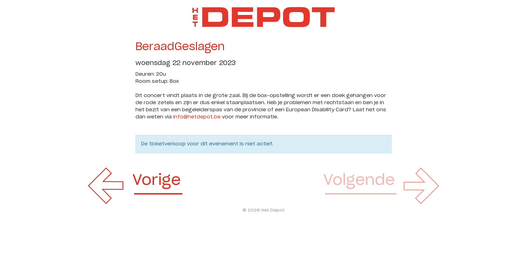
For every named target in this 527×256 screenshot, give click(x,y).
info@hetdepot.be (196, 116)
